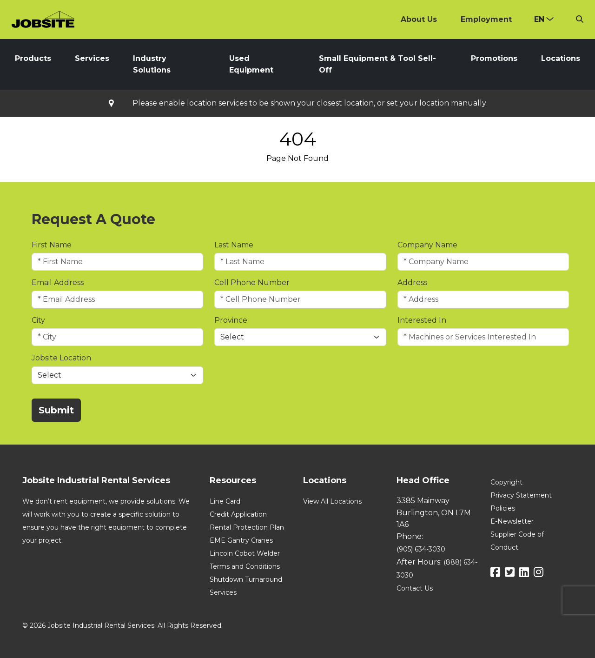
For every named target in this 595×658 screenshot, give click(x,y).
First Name (52, 244)
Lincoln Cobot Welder (245, 553)
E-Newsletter (512, 521)
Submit (56, 410)
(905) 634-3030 (421, 549)
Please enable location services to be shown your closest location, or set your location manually (309, 103)
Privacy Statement (521, 495)
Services (92, 58)
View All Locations (332, 501)
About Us (419, 19)
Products (33, 58)
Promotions (494, 58)
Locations (560, 58)
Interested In (421, 320)
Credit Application (238, 514)
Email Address (58, 282)
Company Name (427, 244)
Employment (486, 19)
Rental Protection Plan (247, 527)
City (38, 320)
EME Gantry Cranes (241, 540)
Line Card (225, 501)
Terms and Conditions (245, 566)
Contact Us (415, 588)
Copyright (506, 482)
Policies (502, 508)
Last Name (233, 244)
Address (412, 282)
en (539, 19)
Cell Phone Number (252, 282)
